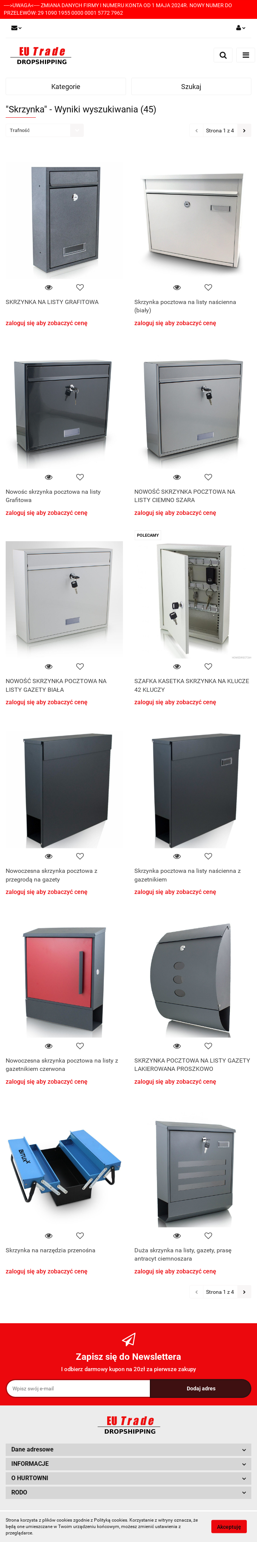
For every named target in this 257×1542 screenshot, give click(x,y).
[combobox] (45, 130)
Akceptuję (229, 1527)
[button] (128, 1450)
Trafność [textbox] (20, 130)
